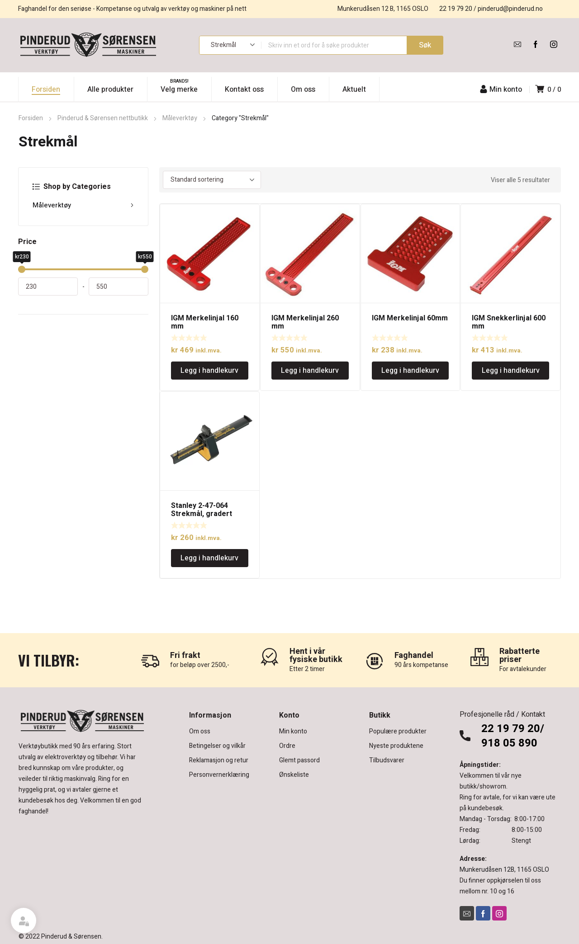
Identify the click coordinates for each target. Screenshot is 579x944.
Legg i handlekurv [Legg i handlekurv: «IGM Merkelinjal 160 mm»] (209, 370)
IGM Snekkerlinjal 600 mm (509, 322)
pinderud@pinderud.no (510, 9)
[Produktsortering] (212, 180)
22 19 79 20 (455, 9)
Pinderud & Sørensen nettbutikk (102, 118)
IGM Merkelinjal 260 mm (305, 322)
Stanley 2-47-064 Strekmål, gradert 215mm (201, 513)
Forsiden (31, 118)
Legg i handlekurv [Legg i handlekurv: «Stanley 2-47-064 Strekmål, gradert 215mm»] (209, 558)
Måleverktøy (179, 118)
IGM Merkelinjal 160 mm (204, 322)
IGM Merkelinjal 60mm (410, 318)
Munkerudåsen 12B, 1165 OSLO (504, 869)
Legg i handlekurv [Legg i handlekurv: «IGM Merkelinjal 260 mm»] (310, 370)
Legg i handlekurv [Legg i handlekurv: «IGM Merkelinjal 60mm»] (410, 370)
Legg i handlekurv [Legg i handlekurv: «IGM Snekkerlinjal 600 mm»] (511, 370)
